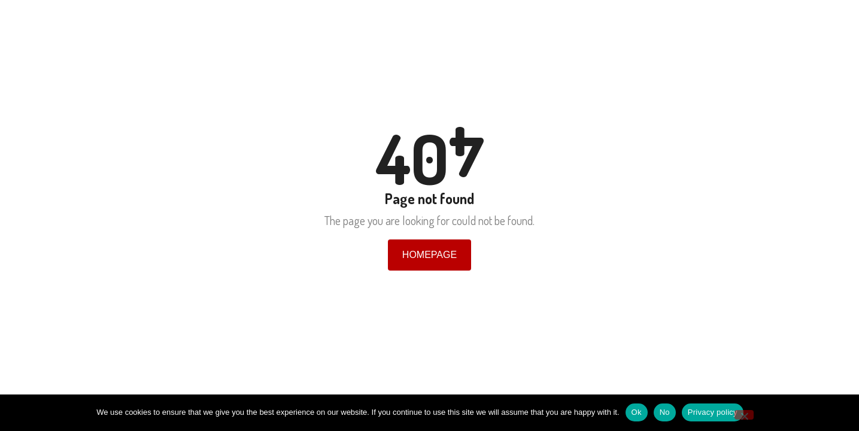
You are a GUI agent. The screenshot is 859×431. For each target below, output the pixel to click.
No (665, 412)
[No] (744, 415)
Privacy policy (712, 412)
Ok (637, 412)
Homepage (429, 255)
